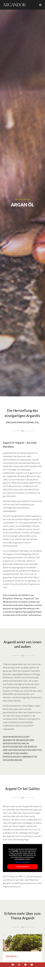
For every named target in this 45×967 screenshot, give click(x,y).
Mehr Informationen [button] (22, 862)
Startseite (18, 199)
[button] (40, 5)
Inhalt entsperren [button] (22, 867)
